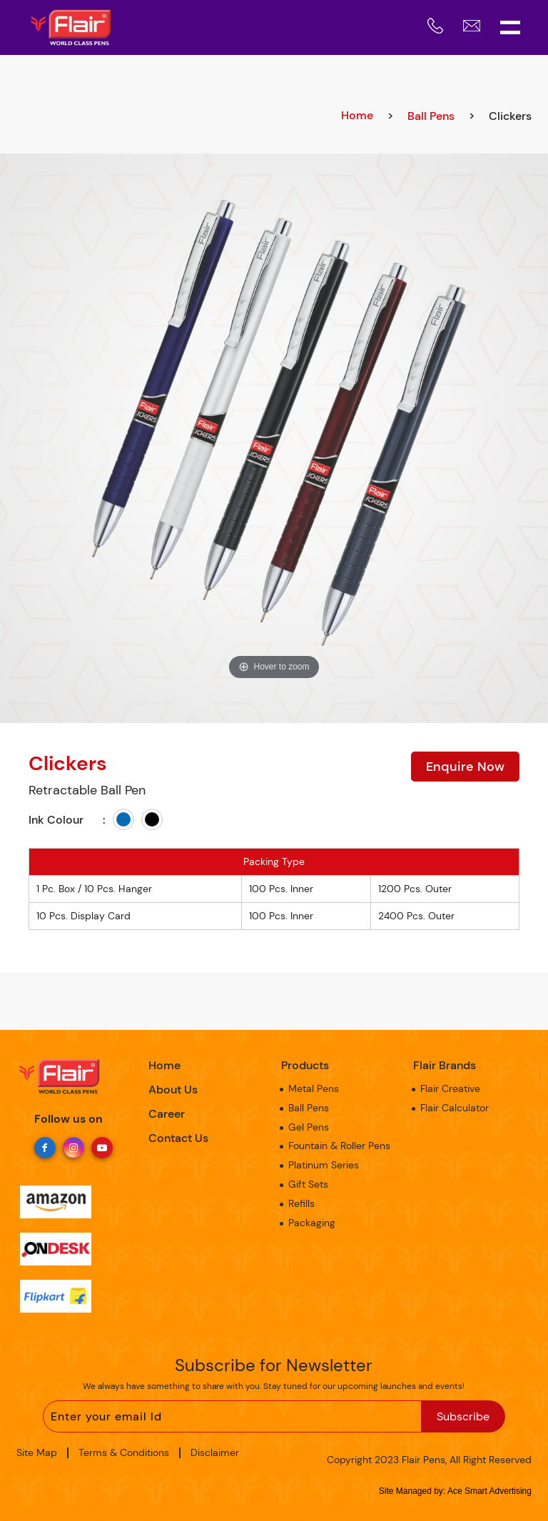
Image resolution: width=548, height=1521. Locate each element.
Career (166, 1113)
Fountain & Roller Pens (339, 1145)
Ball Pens (431, 115)
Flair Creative (450, 1088)
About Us (173, 1089)
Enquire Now (465, 766)
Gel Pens (308, 1127)
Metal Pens (313, 1088)
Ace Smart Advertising (489, 1491)
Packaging (311, 1222)
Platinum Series (323, 1164)
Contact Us (178, 1138)
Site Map (36, 1452)
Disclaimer (215, 1452)
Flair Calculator (454, 1107)
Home (357, 115)
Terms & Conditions (123, 1452)
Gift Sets (308, 1184)
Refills (301, 1203)
